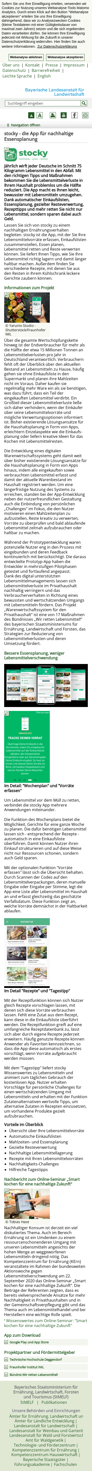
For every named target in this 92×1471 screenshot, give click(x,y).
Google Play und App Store (29, 1342)
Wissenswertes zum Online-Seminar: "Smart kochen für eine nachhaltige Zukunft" (45, 1323)
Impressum (74, 65)
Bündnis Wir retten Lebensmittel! (34, 1374)
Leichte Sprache (17, 76)
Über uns (11, 65)
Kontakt (32, 65)
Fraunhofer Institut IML (27, 1367)
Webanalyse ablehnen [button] (26, 57)
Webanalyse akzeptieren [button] (65, 57)
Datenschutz (14, 70)
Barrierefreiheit (46, 70)
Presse (51, 65)
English (44, 76)
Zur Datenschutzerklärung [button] (57, 46)
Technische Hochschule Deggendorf (36, 1359)
